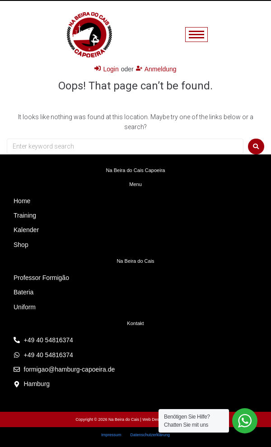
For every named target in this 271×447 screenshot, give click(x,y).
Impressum (111, 435)
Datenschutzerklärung (150, 435)
